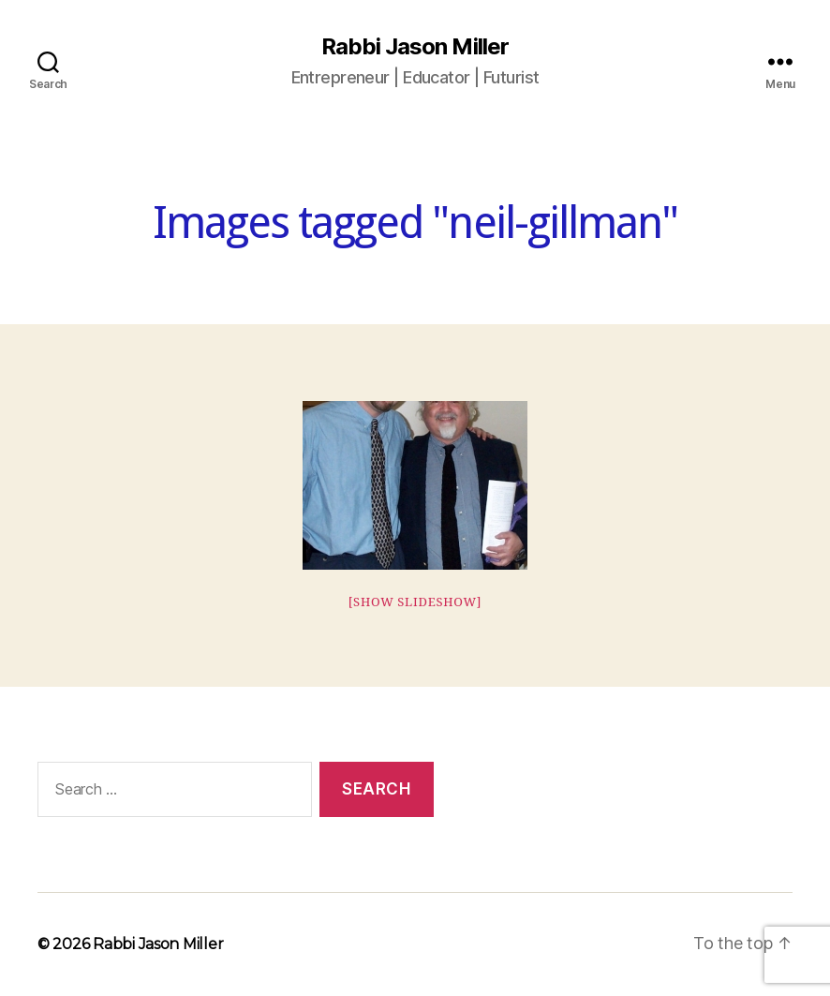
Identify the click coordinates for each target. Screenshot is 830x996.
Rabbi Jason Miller (414, 47)
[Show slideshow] (415, 602)
